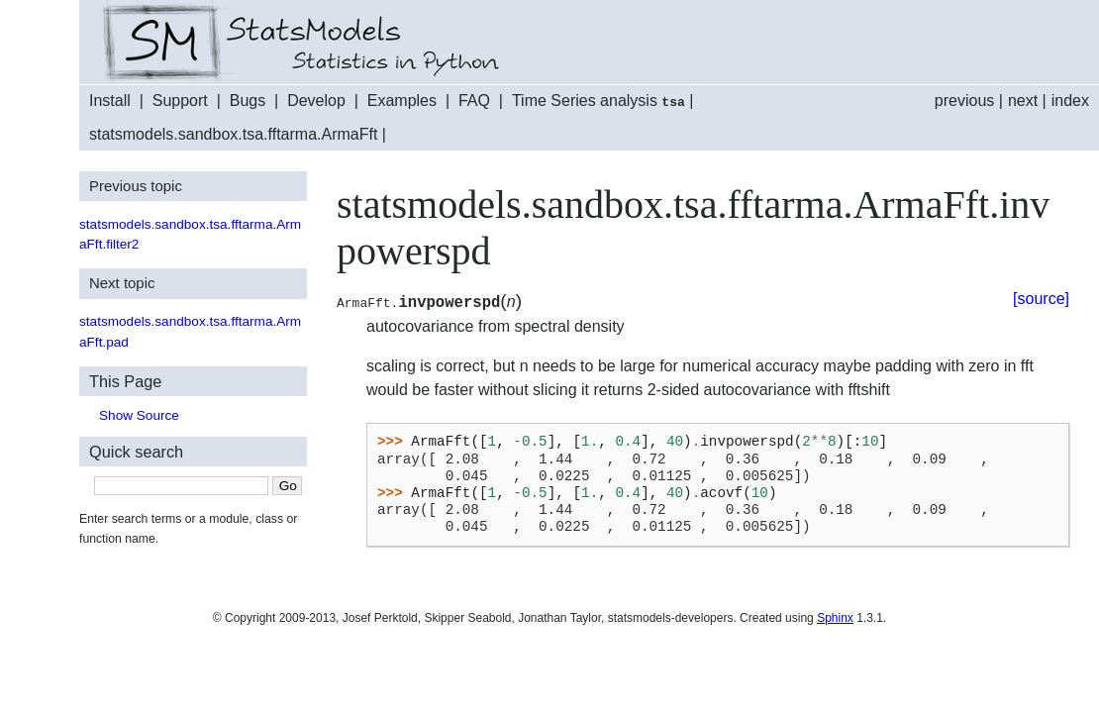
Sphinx (835, 616)
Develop (316, 100)
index (1070, 100)
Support (180, 100)
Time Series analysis (598, 100)
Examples (402, 100)
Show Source (139, 413)
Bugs (247, 100)
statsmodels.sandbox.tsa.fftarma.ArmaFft (233, 132)
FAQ (474, 100)
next (1023, 100)
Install (110, 100)
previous (964, 100)
